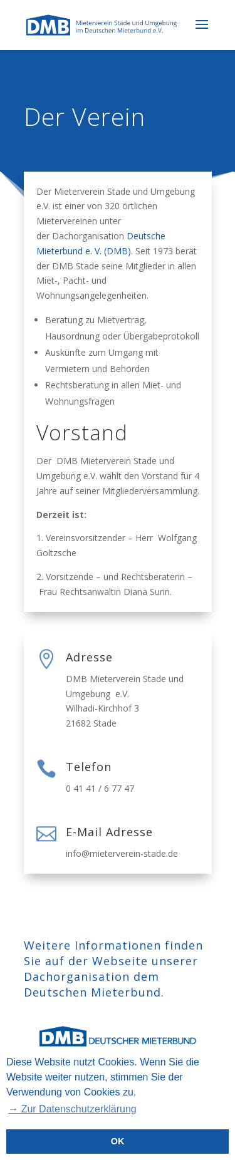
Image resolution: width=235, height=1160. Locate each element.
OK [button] (118, 1141)
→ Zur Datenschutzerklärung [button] (72, 1109)
